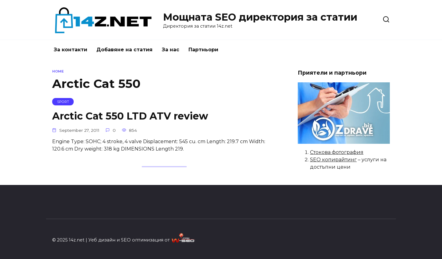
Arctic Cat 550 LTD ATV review (130, 116)
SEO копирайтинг (333, 160)
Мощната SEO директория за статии (260, 17)
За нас (170, 50)
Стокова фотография (336, 152)
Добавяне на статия (124, 50)
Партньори (203, 50)
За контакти (70, 50)
